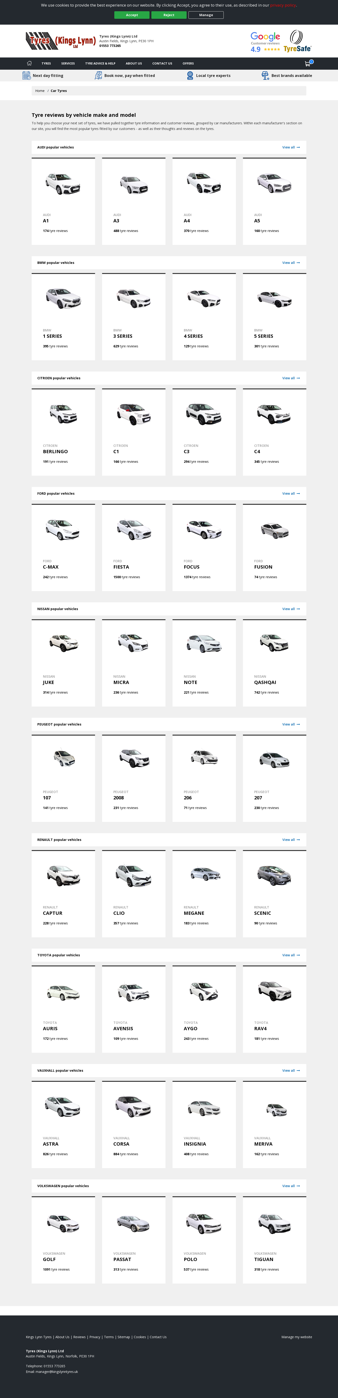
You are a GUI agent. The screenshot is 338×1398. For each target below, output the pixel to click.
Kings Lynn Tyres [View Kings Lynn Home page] (39, 1337)
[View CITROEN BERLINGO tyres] (63, 432)
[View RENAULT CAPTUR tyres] (63, 893)
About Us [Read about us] (62, 1337)
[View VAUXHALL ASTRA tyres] (63, 1124)
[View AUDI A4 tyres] (204, 201)
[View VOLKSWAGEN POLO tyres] (204, 1240)
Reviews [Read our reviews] (79, 1337)
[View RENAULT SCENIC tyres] (274, 893)
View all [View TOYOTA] (291, 955)
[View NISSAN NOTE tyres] (204, 663)
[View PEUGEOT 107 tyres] (63, 778)
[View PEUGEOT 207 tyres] (274, 778)
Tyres (46, 63)
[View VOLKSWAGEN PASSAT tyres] (133, 1240)
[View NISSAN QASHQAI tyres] (274, 663)
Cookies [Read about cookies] (140, 1337)
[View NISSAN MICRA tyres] (133, 663)
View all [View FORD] (291, 493)
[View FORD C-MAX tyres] (63, 547)
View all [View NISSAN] (291, 609)
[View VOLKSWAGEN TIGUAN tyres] (274, 1240)
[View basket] (308, 63)
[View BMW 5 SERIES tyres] (274, 316)
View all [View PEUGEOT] (291, 724)
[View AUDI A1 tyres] (63, 201)
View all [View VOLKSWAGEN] (291, 1186)
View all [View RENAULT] (291, 839)
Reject (169, 15)
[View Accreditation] (297, 40)
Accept (132, 15)
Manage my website (296, 1337)
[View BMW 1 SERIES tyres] (63, 316)
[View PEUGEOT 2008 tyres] (133, 778)
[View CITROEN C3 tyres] (204, 432)
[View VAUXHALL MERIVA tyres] (274, 1124)
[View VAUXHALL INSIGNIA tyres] (204, 1124)
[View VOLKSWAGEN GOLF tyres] (63, 1240)
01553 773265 (110, 45)
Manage (206, 15)
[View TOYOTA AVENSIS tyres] (133, 1009)
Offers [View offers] (188, 63)
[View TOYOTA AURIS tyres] (63, 1009)
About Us (134, 63)
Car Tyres (59, 90)
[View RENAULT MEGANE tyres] (204, 893)
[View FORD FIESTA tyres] (133, 547)
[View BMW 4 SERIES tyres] (204, 316)
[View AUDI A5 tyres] (274, 201)
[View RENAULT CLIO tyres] (133, 893)
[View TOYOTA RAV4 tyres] (274, 1009)
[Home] (29, 63)
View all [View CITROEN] (291, 378)
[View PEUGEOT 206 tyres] (204, 778)
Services (68, 63)
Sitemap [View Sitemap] (124, 1337)
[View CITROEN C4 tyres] (274, 432)
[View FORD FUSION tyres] (274, 547)
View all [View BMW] (291, 262)
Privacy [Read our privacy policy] (94, 1337)
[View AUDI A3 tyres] (133, 201)
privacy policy (283, 5)
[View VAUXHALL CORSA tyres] (133, 1124)
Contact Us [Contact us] (162, 63)
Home (40, 90)
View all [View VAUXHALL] (291, 1070)
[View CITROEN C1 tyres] (133, 432)
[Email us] (57, 1371)
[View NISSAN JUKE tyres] (63, 663)
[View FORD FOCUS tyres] (204, 547)
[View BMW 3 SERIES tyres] (133, 316)
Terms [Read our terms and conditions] (109, 1337)
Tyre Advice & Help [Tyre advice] (100, 63)
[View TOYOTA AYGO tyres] (204, 1009)
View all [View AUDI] (291, 147)
